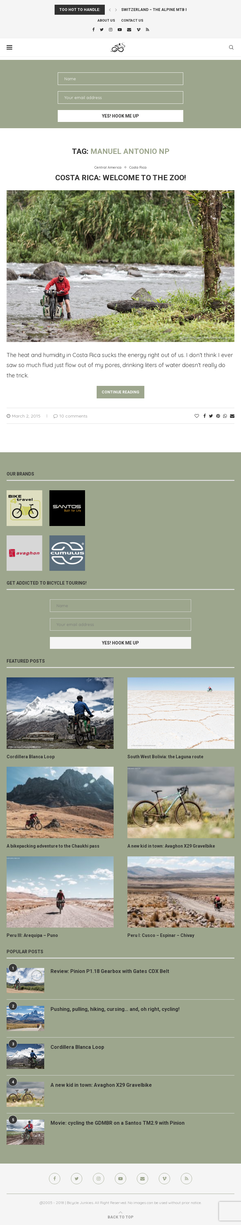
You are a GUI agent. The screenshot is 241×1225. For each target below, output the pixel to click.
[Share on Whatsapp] (225, 416)
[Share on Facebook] (204, 416)
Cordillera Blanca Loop (31, 756)
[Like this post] (197, 416)
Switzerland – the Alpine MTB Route (159, 10)
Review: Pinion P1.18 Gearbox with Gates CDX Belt (110, 971)
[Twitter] (102, 29)
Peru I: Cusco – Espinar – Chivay (160, 935)
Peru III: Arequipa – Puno (32, 935)
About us (106, 20)
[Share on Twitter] (211, 416)
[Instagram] (110, 29)
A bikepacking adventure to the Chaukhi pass (53, 846)
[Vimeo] (139, 29)
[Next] (116, 10)
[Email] (129, 29)
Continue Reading (120, 392)
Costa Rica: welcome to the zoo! (120, 177)
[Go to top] (120, 1217)
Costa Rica (138, 168)
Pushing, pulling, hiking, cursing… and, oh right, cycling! (115, 1009)
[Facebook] (93, 29)
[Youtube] (120, 29)
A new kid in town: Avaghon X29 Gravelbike (171, 846)
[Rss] (147, 29)
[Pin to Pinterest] (218, 416)
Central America (107, 168)
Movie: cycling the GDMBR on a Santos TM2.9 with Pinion (118, 1123)
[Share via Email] (232, 416)
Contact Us (132, 20)
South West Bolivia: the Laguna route (165, 756)
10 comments (70, 416)
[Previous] (109, 10)
